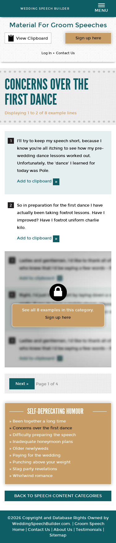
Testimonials (89, 529)
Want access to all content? (88, 38)
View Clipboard (28, 38)
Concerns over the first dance (42, 428)
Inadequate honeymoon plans (43, 441)
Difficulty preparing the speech (44, 434)
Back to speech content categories (58, 495)
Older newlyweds (31, 448)
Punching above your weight (42, 462)
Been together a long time (39, 421)
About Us (63, 529)
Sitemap (58, 535)
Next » (21, 383)
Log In (46, 53)
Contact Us (65, 53)
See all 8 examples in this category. (58, 314)
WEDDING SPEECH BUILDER (45, 8)
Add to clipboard (38, 181)
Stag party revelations (35, 468)
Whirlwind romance (33, 475)
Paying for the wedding (37, 455)
